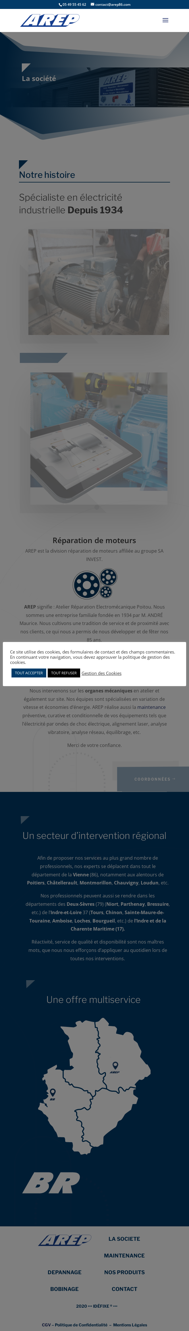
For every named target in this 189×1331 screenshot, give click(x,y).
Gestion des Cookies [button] (102, 673)
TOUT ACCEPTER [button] (29, 672)
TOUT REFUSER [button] (64, 672)
